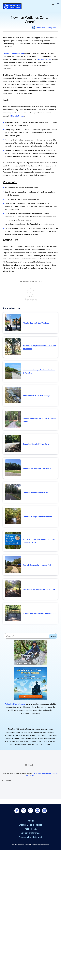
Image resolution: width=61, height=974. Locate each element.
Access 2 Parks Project (30, 824)
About (31, 820)
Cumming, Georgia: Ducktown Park (37, 468)
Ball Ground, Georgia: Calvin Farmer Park (39, 589)
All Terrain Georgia (17, 116)
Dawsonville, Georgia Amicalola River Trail (39, 613)
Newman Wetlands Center (13, 53)
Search (53, 636)
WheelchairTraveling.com (46, 27)
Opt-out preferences (30, 833)
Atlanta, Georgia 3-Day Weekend (36, 323)
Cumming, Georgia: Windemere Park (37, 516)
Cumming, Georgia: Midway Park (36, 444)
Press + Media (31, 828)
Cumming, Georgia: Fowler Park (35, 492)
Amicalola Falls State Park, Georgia (36, 395)
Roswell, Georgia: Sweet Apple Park (37, 565)
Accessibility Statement (30, 837)
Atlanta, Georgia (44, 59)
